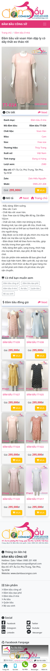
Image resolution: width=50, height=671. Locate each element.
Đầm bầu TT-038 (35, 342)
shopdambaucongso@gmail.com (25, 563)
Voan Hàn (41, 131)
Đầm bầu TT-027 (11, 394)
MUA (41, 190)
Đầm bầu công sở (11, 283)
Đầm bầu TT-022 (35, 446)
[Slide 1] (23, 106)
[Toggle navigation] (44, 24)
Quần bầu (35, 288)
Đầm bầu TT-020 (11, 499)
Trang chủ (7, 32)
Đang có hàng (39, 158)
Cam (44, 136)
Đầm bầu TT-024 (11, 446)
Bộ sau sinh (8, 293)
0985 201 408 (30, 560)
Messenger (34, 667)
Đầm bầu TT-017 (35, 499)
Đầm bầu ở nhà (22, 32)
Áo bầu (24, 288)
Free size (42, 142)
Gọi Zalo (15, 667)
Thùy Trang (40, 147)
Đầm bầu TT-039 (11, 342)
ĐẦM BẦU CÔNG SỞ (14, 24)
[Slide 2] (27, 106)
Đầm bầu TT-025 (35, 394)
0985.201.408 (39, 183)
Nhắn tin (44, 667)
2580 (43, 164)
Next (42, 112)
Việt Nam (41, 153)
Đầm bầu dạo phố (30, 283)
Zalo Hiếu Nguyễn (37, 178)
